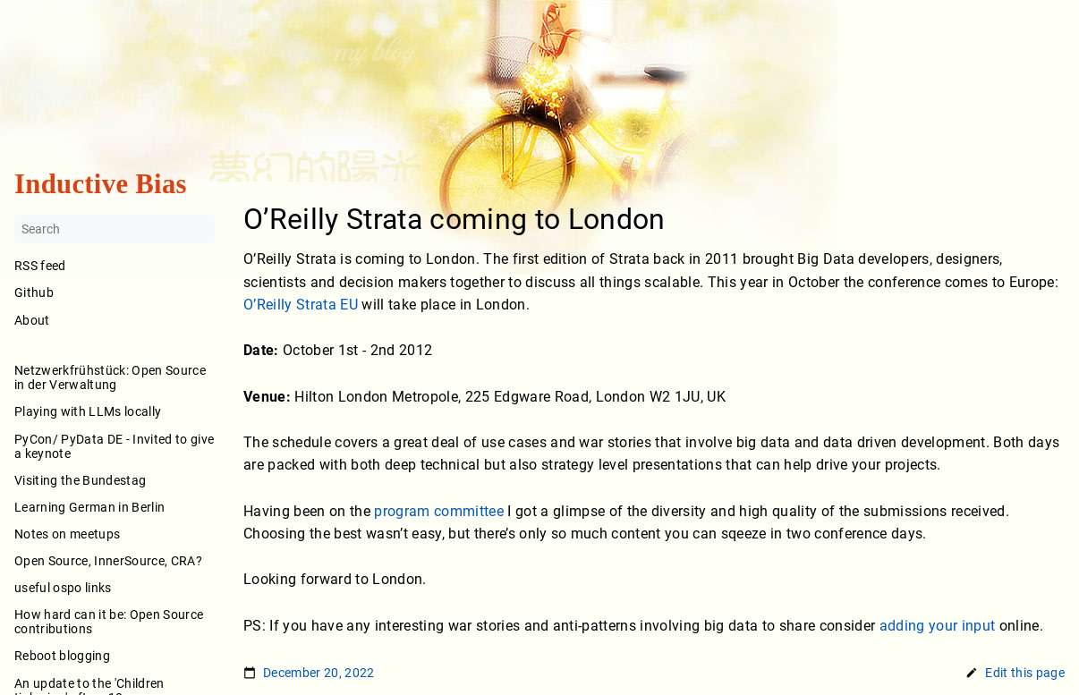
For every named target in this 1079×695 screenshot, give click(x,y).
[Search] (114, 230)
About (114, 332)
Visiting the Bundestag (80, 480)
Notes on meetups (67, 534)
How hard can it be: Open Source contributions (108, 622)
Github (34, 293)
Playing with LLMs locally (87, 412)
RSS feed (40, 266)
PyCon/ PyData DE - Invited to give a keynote (114, 446)
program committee (439, 511)
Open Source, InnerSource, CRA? (108, 561)
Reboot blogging (62, 656)
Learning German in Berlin (89, 507)
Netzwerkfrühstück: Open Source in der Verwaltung (110, 378)
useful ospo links (63, 588)
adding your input (937, 625)
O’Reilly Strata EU (300, 305)
